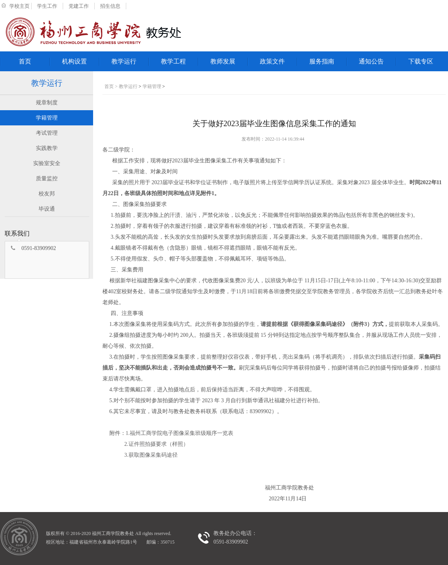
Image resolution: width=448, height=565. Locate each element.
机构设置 (74, 61)
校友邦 (47, 194)
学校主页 (19, 6)
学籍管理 (47, 118)
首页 (25, 61)
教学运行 (123, 61)
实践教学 (47, 148)
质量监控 (47, 178)
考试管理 (47, 133)
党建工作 (79, 6)
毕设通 (47, 209)
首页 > (111, 86)
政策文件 (272, 61)
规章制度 (47, 103)
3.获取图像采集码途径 (151, 455)
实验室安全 (46, 163)
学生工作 (47, 6)
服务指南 (321, 61)
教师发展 (222, 61)
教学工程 (173, 61)
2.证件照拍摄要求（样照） (156, 444)
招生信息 (110, 6)
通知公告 (371, 61)
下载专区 (420, 61)
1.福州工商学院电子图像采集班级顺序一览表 (180, 433)
